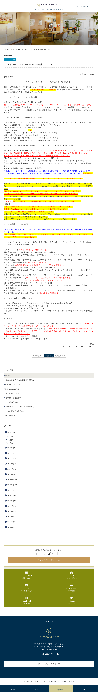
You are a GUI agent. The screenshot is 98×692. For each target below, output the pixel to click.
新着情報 (14, 49)
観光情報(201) (11, 415)
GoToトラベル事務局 (29, 336)
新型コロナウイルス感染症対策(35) (19, 380)
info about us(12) (12, 389)
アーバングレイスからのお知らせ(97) (20, 407)
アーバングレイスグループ (49, 664)
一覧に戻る (49, 356)
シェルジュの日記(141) (15, 411)
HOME (6, 49)
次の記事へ (59, 356)
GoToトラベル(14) (13, 384)
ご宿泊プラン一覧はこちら (49, 560)
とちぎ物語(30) (11, 402)
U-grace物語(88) (12, 393)
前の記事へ (39, 356)
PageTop (49, 621)
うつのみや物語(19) (13, 398)
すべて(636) (10, 376)
